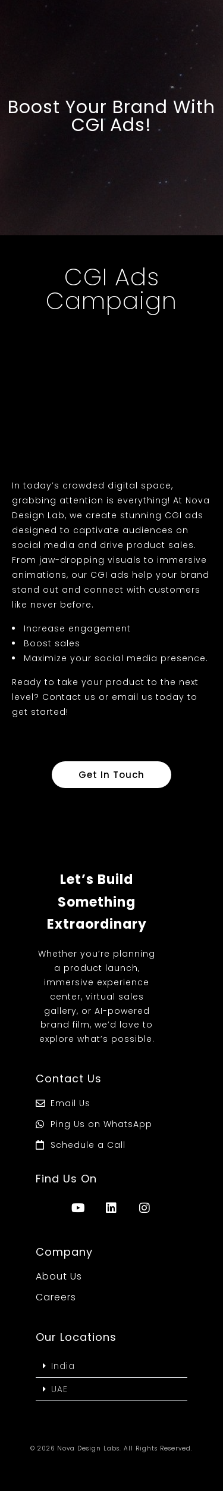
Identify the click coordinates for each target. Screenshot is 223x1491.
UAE (59, 1389)
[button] (111, 1366)
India (63, 1366)
